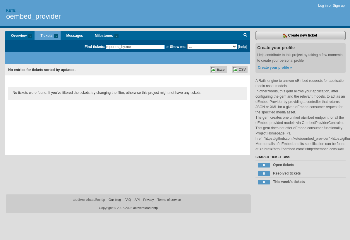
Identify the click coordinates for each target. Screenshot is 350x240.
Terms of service (169, 199)
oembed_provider (33, 16)
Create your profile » (275, 67)
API (137, 199)
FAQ (127, 199)
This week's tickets (281, 182)
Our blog (115, 199)
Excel (221, 70)
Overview (18, 36)
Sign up (339, 6)
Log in (323, 6)
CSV (242, 70)
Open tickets (276, 165)
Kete (11, 10)
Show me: (178, 47)
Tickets (46, 36)
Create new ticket (300, 35)
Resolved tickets (279, 173)
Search (245, 36)
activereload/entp (89, 199)
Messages (74, 36)
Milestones (104, 36)
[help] (242, 47)
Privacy (148, 199)
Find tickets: (95, 47)
